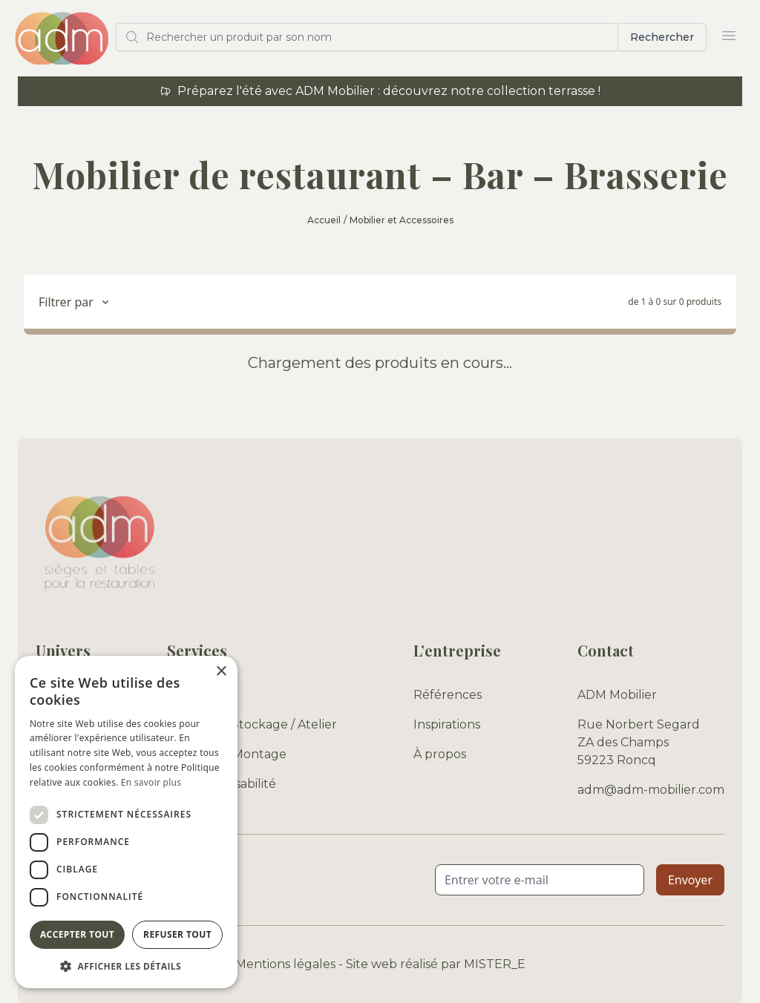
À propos (439, 754)
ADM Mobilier (617, 695)
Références (447, 695)
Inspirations (446, 724)
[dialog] (126, 822)
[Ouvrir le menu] (728, 35)
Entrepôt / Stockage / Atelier (252, 724)
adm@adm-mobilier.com (650, 790)
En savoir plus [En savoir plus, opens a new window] (151, 782)
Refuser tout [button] (177, 934)
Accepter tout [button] (77, 934)
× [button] (220, 671)
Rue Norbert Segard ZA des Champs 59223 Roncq (638, 742)
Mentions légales (285, 964)
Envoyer (690, 880)
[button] (126, 965)
